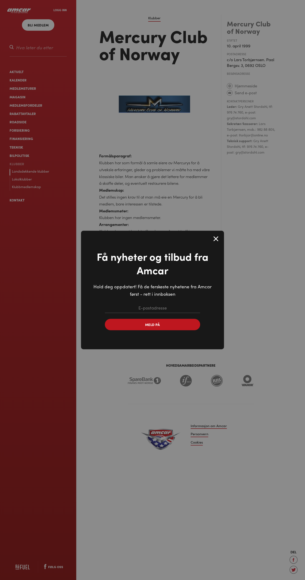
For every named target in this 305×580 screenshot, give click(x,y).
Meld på (152, 324)
